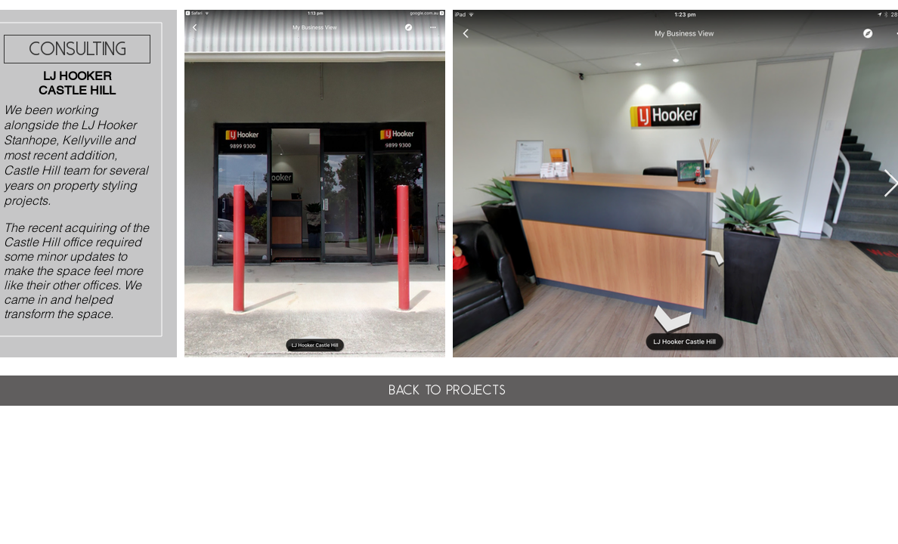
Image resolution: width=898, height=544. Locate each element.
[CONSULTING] (77, 49)
